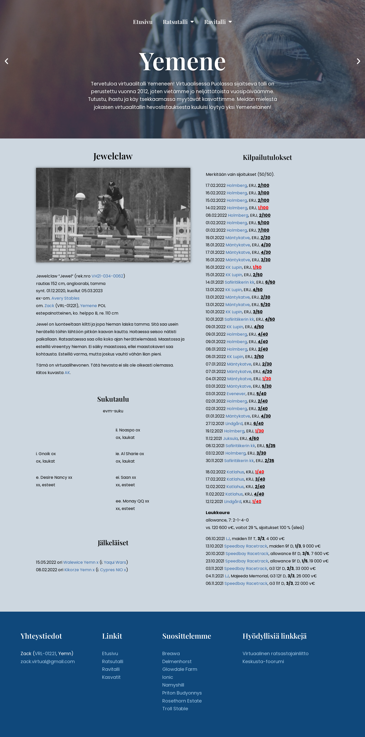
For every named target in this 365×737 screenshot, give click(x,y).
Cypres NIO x (113, 570)
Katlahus (235, 472)
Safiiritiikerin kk (239, 282)
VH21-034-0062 (107, 276)
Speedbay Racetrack (245, 546)
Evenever (236, 394)
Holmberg (237, 185)
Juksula (230, 438)
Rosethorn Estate (182, 701)
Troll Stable (175, 708)
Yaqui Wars (115, 562)
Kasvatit (111, 677)
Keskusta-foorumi (263, 661)
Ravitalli (218, 21)
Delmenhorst (177, 661)
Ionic (167, 677)
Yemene (88, 306)
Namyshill (173, 685)
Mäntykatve (237, 238)
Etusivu (143, 21)
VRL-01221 (45, 653)
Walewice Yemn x (81, 562)
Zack (49, 306)
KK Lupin (234, 267)
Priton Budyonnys (182, 693)
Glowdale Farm (179, 669)
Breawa (171, 653)
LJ (228, 539)
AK (67, 373)
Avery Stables (65, 298)
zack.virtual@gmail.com (48, 661)
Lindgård (234, 424)
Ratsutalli (178, 21)
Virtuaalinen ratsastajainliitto (276, 653)
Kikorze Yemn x (79, 570)
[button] (6, 61)
